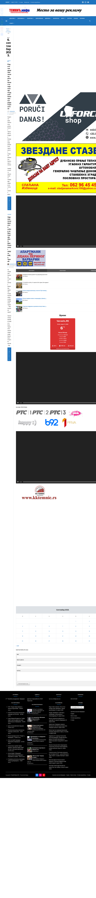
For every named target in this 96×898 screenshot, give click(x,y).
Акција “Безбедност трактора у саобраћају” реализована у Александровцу (56, 714)
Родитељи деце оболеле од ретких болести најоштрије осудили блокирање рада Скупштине (9, 86)
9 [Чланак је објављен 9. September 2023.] (89, 626)
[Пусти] (18, 246)
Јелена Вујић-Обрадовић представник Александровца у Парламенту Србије (15, 755)
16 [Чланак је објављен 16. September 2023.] (89, 631)
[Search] (89, 20)
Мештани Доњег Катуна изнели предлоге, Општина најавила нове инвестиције (57, 761)
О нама (21, 2)
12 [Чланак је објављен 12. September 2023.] (35, 631)
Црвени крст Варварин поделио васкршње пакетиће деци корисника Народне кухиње (58, 726)
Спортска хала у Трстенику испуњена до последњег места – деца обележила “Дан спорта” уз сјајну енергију (59, 754)
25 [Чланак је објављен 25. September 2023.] (22, 641)
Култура (69, 18)
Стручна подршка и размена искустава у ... (35, 306)
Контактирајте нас (23, 683)
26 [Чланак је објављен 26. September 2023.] (35, 641)
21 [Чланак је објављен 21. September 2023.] (62, 636)
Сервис (72, 713)
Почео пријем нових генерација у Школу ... (35, 298)
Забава (76, 18)
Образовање (39, 18)
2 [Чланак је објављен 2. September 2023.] (89, 621)
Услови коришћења (35, 2)
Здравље (48, 18)
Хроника (82, 18)
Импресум (26, 2)
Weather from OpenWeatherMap (62, 348)
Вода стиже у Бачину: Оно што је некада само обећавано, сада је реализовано (57, 708)
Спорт (12, 23)
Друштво (13, 18)
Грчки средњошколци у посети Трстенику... (35, 290)
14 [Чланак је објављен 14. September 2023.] (62, 631)
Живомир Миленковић (13, 264)
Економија (21, 18)
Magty (26, 775)
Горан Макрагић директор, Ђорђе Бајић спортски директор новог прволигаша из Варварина (16, 720)
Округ (63, 18)
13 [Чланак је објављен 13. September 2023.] (49, 631)
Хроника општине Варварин (78, 711)
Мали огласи (74, 716)
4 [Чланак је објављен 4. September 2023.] (22, 626)
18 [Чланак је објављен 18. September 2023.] (22, 636)
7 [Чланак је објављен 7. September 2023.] (62, 626)
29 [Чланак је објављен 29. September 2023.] (75, 641)
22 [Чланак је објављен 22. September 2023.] (75, 636)
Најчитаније (63, 270)
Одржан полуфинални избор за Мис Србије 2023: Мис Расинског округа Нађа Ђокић (9, 239)
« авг (17, 646)
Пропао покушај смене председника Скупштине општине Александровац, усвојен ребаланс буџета (58, 746)
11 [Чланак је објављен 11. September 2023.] (22, 631)
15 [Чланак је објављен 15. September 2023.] (75, 631)
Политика (30, 18)
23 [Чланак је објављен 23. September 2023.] (89, 636)
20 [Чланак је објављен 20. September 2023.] (49, 636)
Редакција (11, 111)
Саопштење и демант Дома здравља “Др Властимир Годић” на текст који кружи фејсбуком (16, 747)
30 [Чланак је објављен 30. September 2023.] (89, 641)
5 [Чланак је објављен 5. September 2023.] (35, 626)
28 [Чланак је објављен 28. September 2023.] (62, 641)
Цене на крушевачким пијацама (16, 726)
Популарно (31, 270)
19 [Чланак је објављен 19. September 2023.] (35, 636)
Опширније (9, 203)
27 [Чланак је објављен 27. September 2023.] (49, 641)
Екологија (56, 18)
